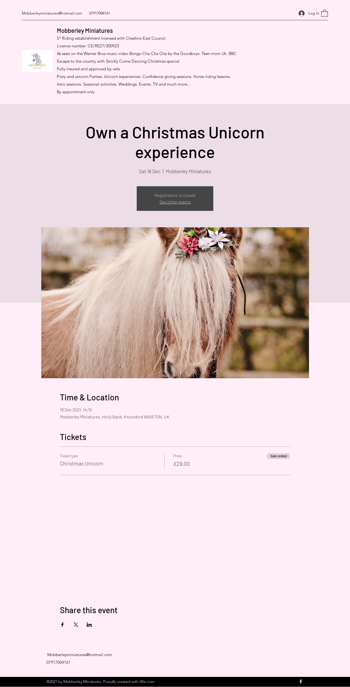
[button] (324, 13)
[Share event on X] (75, 624)
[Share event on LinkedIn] (89, 624)
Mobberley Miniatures (85, 30)
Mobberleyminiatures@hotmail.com (52, 13)
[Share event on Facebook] (62, 624)
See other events (175, 201)
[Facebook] (301, 681)
